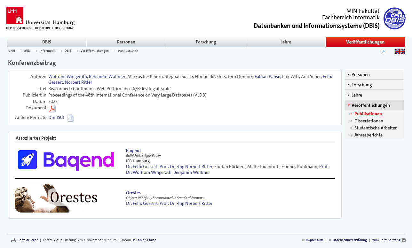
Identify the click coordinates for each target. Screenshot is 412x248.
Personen (126, 42)
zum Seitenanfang (386, 240)
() (317, 25)
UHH (11, 51)
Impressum (314, 240)
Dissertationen (368, 121)
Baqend (133, 150)
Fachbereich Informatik (351, 17)
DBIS (46, 42)
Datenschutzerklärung (350, 240)
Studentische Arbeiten (376, 128)
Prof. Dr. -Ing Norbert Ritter (186, 166)
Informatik (47, 51)
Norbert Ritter (78, 82)
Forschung (206, 42)
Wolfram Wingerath (67, 76)
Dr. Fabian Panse (143, 240)
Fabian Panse (267, 76)
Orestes (133, 193)
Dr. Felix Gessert (142, 166)
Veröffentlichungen (365, 42)
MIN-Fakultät (363, 11)
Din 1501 (56, 117)
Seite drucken (28, 240)
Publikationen (128, 51)
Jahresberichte (368, 135)
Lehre (286, 42)
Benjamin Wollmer (107, 76)
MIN (27, 51)
